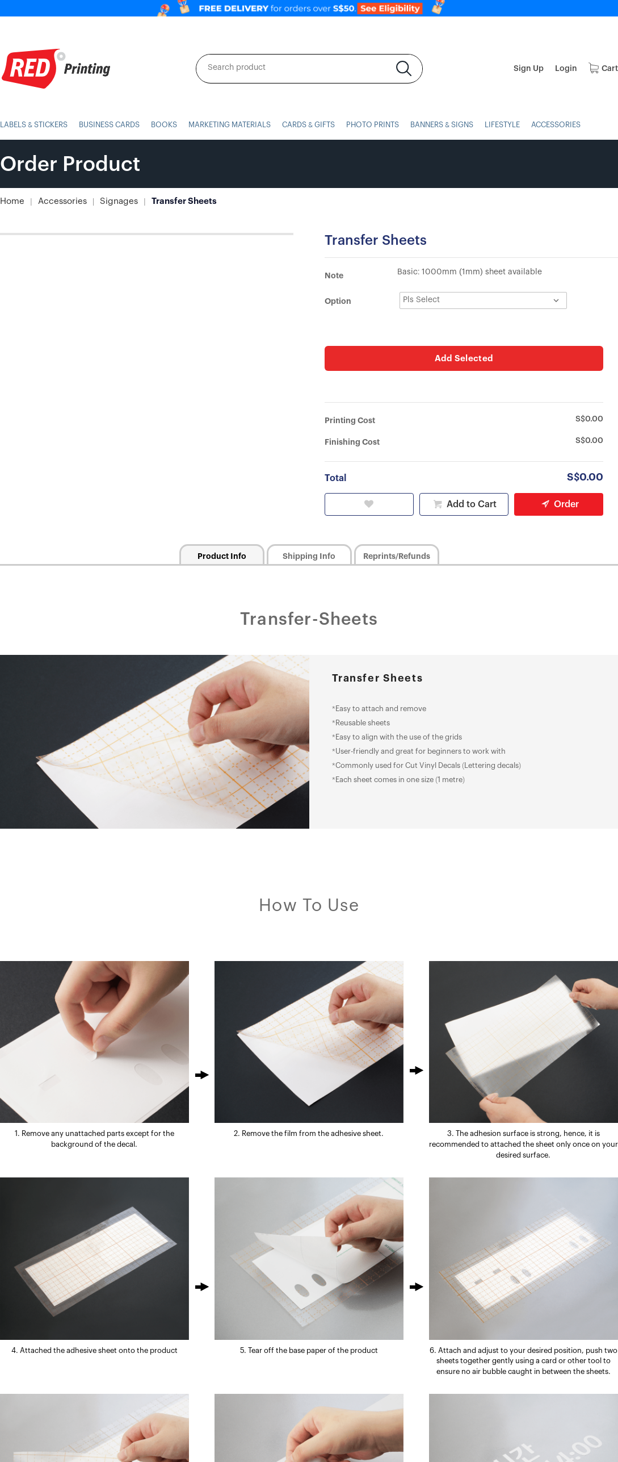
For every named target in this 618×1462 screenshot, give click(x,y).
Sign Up (529, 69)
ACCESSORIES (578, 124)
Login (566, 69)
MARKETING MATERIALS (239, 124)
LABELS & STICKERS (35, 124)
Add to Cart (463, 503)
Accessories (58, 201)
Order (558, 503)
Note (334, 275)
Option (338, 301)
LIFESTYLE (522, 124)
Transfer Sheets (172, 201)
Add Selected (464, 357)
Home (11, 201)
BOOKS (170, 124)
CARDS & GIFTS (321, 124)
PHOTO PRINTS (387, 124)
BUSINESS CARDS (113, 124)
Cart (603, 69)
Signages (111, 201)
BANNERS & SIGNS (460, 124)
